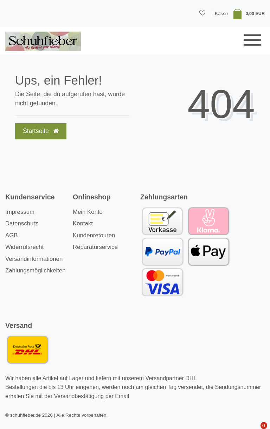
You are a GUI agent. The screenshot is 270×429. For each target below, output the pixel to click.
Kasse (221, 13)
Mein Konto (88, 212)
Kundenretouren (94, 235)
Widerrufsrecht (24, 247)
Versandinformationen (34, 259)
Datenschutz (21, 223)
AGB (11, 235)
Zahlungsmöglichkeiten (35, 270)
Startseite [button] (41, 130)
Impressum (19, 212)
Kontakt (83, 223)
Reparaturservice (95, 247)
